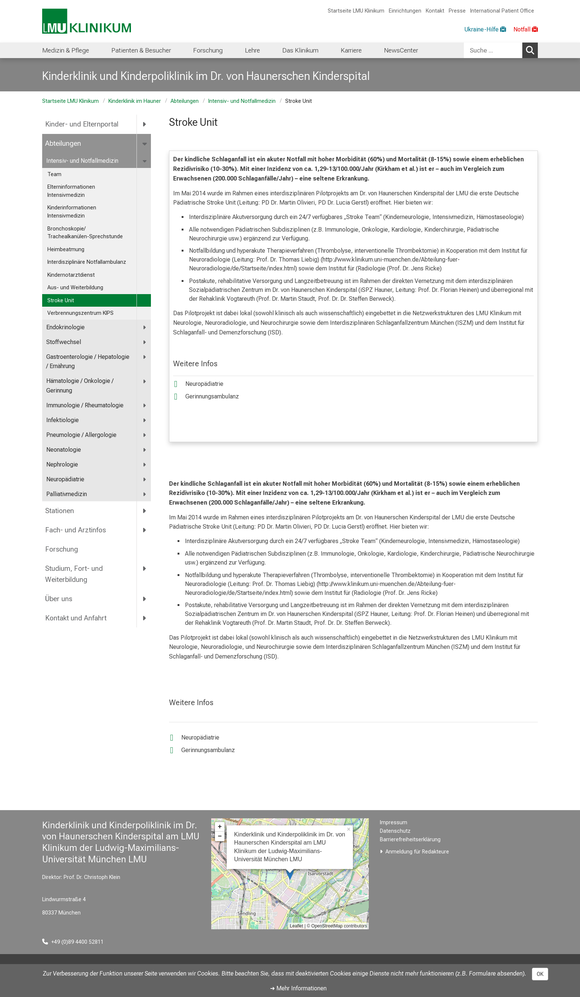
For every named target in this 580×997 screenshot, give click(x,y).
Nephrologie (62, 464)
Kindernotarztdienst (71, 275)
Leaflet (296, 926)
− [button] (220, 836)
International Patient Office (502, 11)
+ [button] (220, 826)
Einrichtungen (405, 11)
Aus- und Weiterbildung (75, 287)
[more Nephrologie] (144, 465)
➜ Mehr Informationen (298, 988)
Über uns (58, 599)
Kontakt (435, 11)
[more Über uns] (144, 599)
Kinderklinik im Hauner (134, 101)
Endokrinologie (65, 327)
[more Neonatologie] (144, 450)
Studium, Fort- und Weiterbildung (74, 574)
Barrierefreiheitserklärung (410, 839)
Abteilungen (185, 101)
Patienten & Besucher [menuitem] (141, 50)
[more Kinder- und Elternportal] (144, 124)
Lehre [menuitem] (252, 50)
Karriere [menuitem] (351, 50)
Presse (457, 11)
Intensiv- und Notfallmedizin (242, 101)
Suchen (532, 50)
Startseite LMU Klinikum (356, 11)
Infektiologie (62, 420)
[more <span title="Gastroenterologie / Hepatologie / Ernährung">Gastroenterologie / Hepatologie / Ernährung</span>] (144, 357)
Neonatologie (63, 449)
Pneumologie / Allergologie (81, 434)
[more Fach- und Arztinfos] (144, 529)
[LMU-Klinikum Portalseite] (86, 21)
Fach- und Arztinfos (75, 530)
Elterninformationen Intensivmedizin (71, 191)
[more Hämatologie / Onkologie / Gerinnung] (144, 381)
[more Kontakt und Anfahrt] (144, 618)
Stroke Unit (60, 300)
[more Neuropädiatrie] (144, 480)
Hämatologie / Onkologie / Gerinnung (80, 385)
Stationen (59, 510)
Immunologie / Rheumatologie (85, 405)
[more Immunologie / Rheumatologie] (144, 406)
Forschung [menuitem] (208, 50)
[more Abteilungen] (145, 143)
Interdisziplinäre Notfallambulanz (86, 262)
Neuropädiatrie (65, 479)
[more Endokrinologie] (144, 328)
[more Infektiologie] (144, 420)
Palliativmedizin (66, 494)
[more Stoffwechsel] (144, 342)
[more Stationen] (144, 511)
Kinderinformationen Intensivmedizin (71, 212)
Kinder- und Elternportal (81, 124)
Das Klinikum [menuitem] (300, 50)
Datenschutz (395, 831)
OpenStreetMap (327, 926)
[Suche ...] (493, 50)
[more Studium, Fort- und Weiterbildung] (144, 568)
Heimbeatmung (65, 249)
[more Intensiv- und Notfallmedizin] (145, 161)
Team (54, 174)
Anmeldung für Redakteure (417, 852)
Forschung (61, 549)
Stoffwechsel (63, 342)
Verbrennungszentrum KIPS (80, 313)
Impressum (393, 822)
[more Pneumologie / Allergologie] (144, 435)
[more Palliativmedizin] (144, 494)
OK (540, 974)
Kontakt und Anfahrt (76, 618)
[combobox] (501, 50)
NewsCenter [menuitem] (401, 50)
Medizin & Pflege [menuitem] (65, 50)
